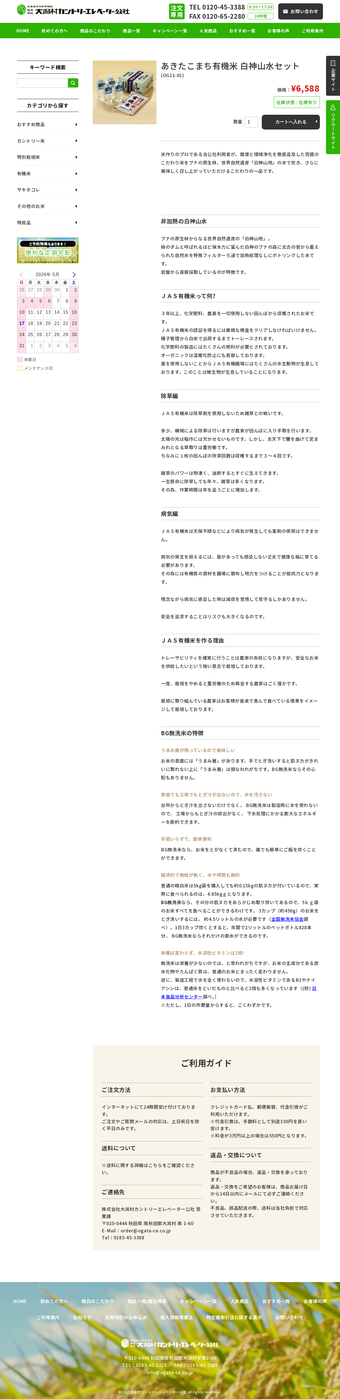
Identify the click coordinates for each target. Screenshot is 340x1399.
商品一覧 (132, 30)
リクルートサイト (333, 131)
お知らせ (82, 1317)
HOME (23, 30)
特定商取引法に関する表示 (234, 1317)
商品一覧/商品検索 (147, 1301)
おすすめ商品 (31, 124)
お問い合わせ (304, 11)
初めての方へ (55, 30)
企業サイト (333, 79)
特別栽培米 (28, 157)
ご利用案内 (313, 30)
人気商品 (208, 30)
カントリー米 (31, 140)
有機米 (24, 173)
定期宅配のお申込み (126, 1317)
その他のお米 (31, 206)
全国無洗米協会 (287, 919)
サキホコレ (28, 189)
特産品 (24, 222)
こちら (155, 1165)
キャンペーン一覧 (170, 30)
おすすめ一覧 (242, 30)
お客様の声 (278, 30)
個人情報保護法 (176, 1317)
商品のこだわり (95, 30)
